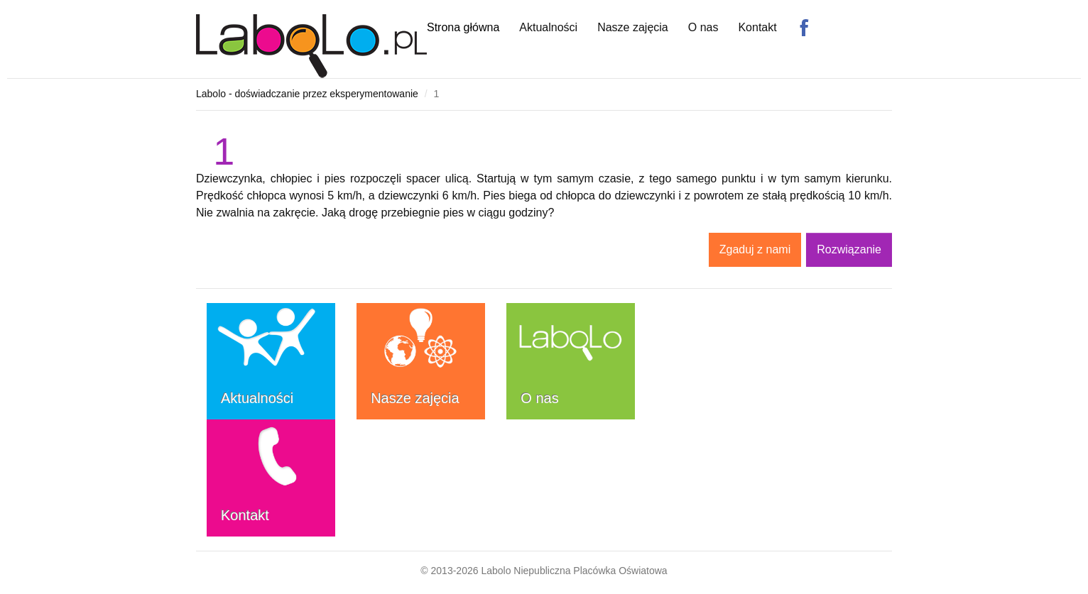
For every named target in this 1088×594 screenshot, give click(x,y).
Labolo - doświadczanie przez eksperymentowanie (307, 93)
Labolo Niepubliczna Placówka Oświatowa (574, 570)
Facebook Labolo (804, 28)
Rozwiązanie (849, 249)
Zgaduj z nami (755, 249)
